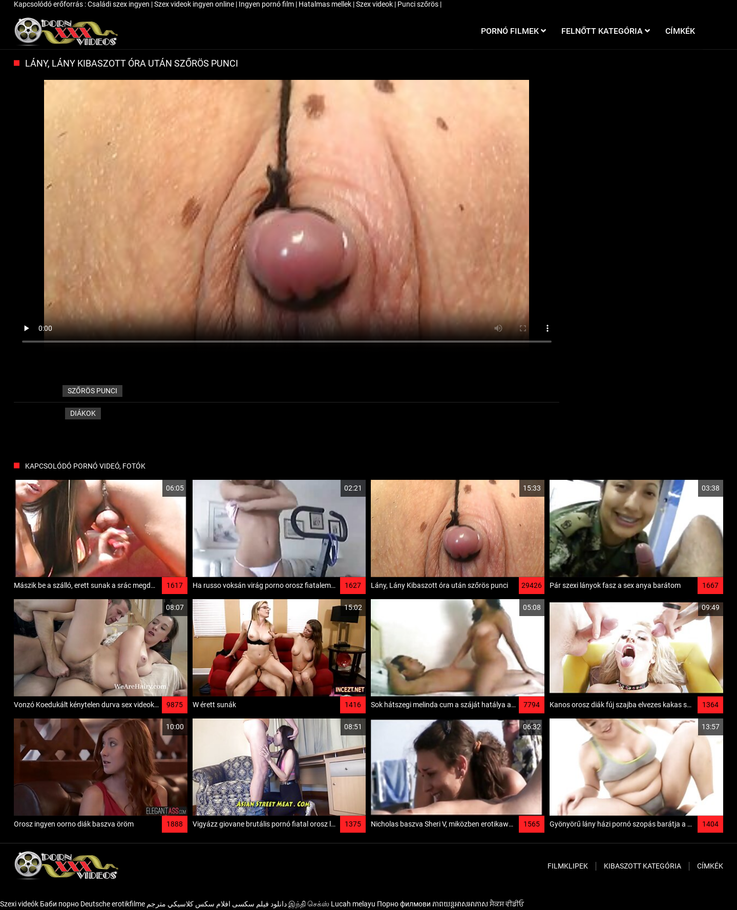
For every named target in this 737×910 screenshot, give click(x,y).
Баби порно (59, 904)
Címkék (710, 866)
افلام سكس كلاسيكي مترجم (188, 904)
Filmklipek (568, 866)
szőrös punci (92, 391)
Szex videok (375, 4)
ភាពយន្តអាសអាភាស (460, 904)
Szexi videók (19, 904)
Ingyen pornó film (267, 4)
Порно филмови (404, 904)
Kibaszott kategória (642, 866)
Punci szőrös (418, 4)
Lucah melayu (353, 904)
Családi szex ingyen (119, 4)
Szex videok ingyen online (195, 4)
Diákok (83, 413)
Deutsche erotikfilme (112, 904)
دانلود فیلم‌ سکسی (259, 904)
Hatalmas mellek (326, 4)
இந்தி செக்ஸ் (308, 904)
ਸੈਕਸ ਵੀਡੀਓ (507, 904)
